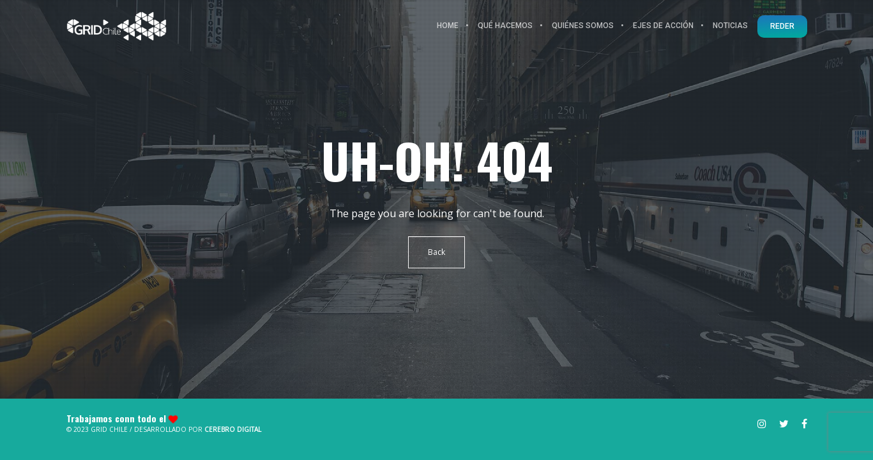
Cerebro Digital (232, 429)
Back (436, 252)
